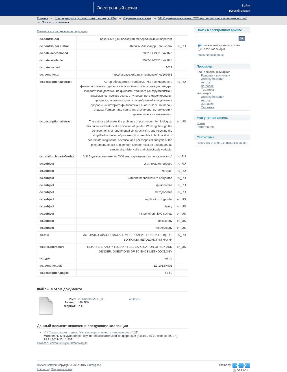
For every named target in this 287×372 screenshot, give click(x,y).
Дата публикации (212, 78)
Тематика (207, 89)
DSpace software (47, 365)
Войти (246, 5)
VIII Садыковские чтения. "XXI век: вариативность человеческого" (202, 18)
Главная (42, 18)
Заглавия (207, 86)
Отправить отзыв (61, 369)
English (245, 10)
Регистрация (205, 126)
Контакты (43, 369)
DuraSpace (94, 365)
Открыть (134, 298)
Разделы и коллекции (215, 75)
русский (234, 10)
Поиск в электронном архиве (219, 45)
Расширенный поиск (210, 55)
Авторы (206, 82)
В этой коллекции (211, 49)
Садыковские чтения (137, 18)
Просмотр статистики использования (221, 142)
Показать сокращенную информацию (62, 31)
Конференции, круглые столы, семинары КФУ (86, 18)
